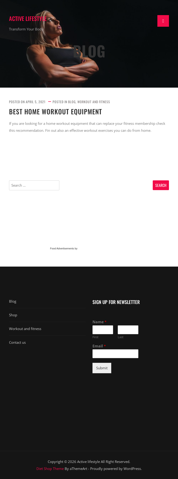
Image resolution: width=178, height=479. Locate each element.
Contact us (17, 342)
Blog (72, 101)
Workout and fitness (93, 101)
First (95, 337)
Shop (13, 315)
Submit (102, 368)
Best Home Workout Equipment (55, 112)
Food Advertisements (62, 248)
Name (99, 322)
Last (121, 337)
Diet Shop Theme (50, 468)
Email (99, 346)
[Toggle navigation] (163, 21)
